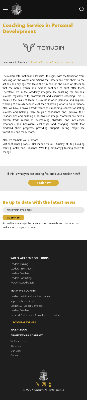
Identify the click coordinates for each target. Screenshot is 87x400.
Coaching (22, 62)
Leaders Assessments (21, 268)
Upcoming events (23, 322)
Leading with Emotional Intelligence (30, 296)
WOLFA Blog (18, 329)
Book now (43, 182)
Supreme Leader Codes (23, 301)
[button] (5, 9)
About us (15, 346)
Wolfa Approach (19, 341)
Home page (8, 62)
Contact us (16, 355)
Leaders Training (19, 264)
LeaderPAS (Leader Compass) (26, 305)
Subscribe (13, 217)
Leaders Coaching (20, 273)
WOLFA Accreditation (22, 282)
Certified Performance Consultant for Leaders (35, 315)
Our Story (15, 350)
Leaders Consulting (21, 278)
